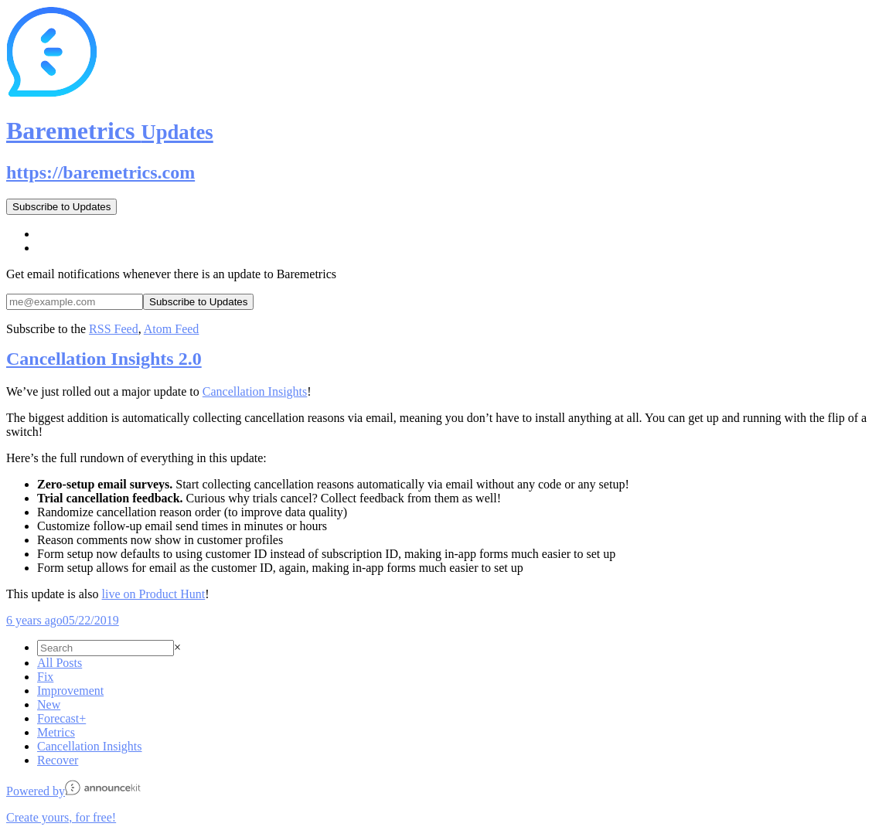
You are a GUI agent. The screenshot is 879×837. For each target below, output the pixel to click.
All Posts (59, 662)
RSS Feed (113, 328)
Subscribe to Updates (61, 207)
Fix (45, 676)
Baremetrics (109, 131)
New (48, 704)
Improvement (70, 690)
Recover (57, 760)
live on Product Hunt (154, 594)
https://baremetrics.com (100, 172)
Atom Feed (171, 328)
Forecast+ (61, 718)
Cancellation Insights (255, 391)
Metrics (56, 732)
